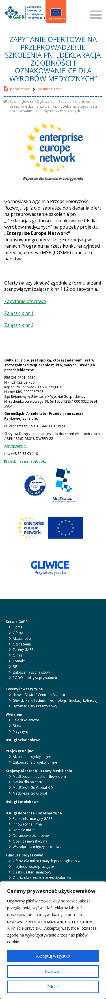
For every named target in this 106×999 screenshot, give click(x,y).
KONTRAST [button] (76, 50)
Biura (17, 725)
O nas (17, 655)
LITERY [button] (55, 50)
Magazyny (21, 731)
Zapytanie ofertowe (25, 301)
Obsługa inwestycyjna (30, 841)
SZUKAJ (75, 5)
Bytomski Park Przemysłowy (35, 706)
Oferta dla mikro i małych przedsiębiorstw (46, 860)
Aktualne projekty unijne (32, 756)
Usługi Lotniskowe (22, 801)
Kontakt (19, 661)
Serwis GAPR (17, 621)
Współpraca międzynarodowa (37, 846)
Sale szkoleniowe (26, 720)
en (57, 31)
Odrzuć (53, 986)
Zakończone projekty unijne (35, 762)
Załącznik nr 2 (19, 325)
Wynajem (14, 714)
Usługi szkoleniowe (23, 739)
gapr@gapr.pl (15, 446)
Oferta (18, 632)
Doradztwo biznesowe (31, 835)
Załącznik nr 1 (19, 313)
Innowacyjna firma (27, 824)
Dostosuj (53, 971)
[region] (53, 940)
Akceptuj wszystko (53, 956)
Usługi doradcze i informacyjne (34, 813)
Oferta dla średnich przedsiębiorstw (42, 877)
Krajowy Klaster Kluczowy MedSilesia (39, 770)
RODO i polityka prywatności (36, 677)
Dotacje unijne (24, 829)
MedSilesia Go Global (30, 793)
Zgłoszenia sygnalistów (31, 672)
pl (50, 31)
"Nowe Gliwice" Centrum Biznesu (39, 694)
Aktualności (22, 638)
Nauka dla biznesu (27, 781)
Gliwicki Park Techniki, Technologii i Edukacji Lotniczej (55, 700)
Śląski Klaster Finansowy (32, 872)
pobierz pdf (16, 88)
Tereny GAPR (23, 649)
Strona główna (21, 101)
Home (18, 627)
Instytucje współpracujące (33, 866)
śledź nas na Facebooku (27, 461)
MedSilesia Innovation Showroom (39, 776)
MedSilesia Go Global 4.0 (33, 787)
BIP (53, 38)
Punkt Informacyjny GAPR (33, 818)
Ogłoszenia (45, 101)
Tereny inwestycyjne (24, 689)
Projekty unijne (19, 751)
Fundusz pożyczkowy (24, 855)
